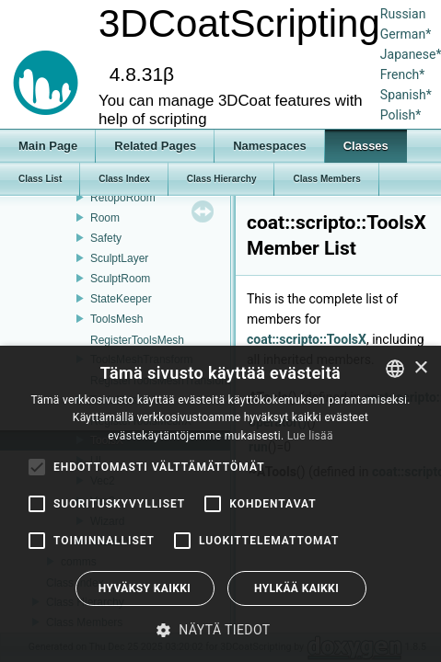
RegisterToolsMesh (137, 340)
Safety (106, 238)
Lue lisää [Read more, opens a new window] (310, 435)
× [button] (420, 368)
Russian (403, 13)
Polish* (401, 115)
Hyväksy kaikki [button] (145, 588)
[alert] (220, 504)
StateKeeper (121, 298)
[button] (220, 630)
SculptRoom (120, 278)
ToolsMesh (116, 319)
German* (405, 34)
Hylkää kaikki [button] (296, 588)
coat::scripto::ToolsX (306, 339)
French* (402, 74)
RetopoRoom (123, 197)
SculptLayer (119, 258)
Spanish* (406, 94)
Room (105, 217)
